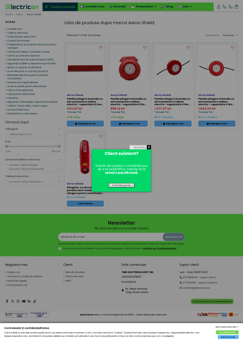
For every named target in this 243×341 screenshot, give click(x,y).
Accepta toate (227, 332)
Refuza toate (228, 337)
